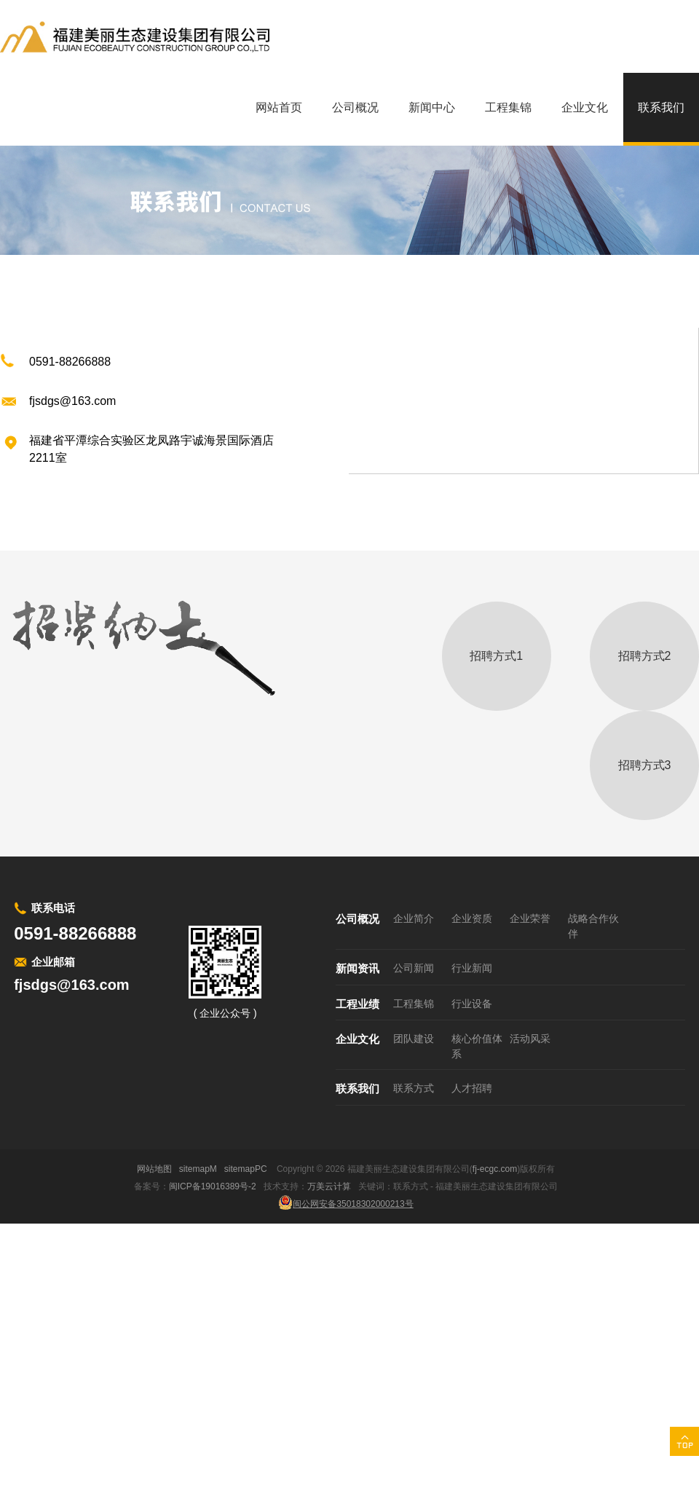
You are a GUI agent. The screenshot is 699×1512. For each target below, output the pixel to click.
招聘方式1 (496, 656)
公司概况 (357, 919)
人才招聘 (471, 1088)
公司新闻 (413, 968)
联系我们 (357, 1088)
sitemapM (198, 1169)
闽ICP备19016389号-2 (212, 1186)
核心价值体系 (476, 1046)
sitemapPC (245, 1169)
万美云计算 (329, 1186)
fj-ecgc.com (495, 1169)
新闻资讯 (357, 968)
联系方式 (413, 1088)
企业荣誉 (530, 918)
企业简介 (413, 918)
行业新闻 (471, 968)
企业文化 (357, 1039)
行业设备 (471, 1003)
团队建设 (413, 1038)
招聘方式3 (644, 765)
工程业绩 (357, 1004)
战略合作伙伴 (593, 926)
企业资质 (471, 918)
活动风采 (530, 1038)
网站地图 (154, 1169)
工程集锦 (413, 1003)
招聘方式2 (644, 656)
